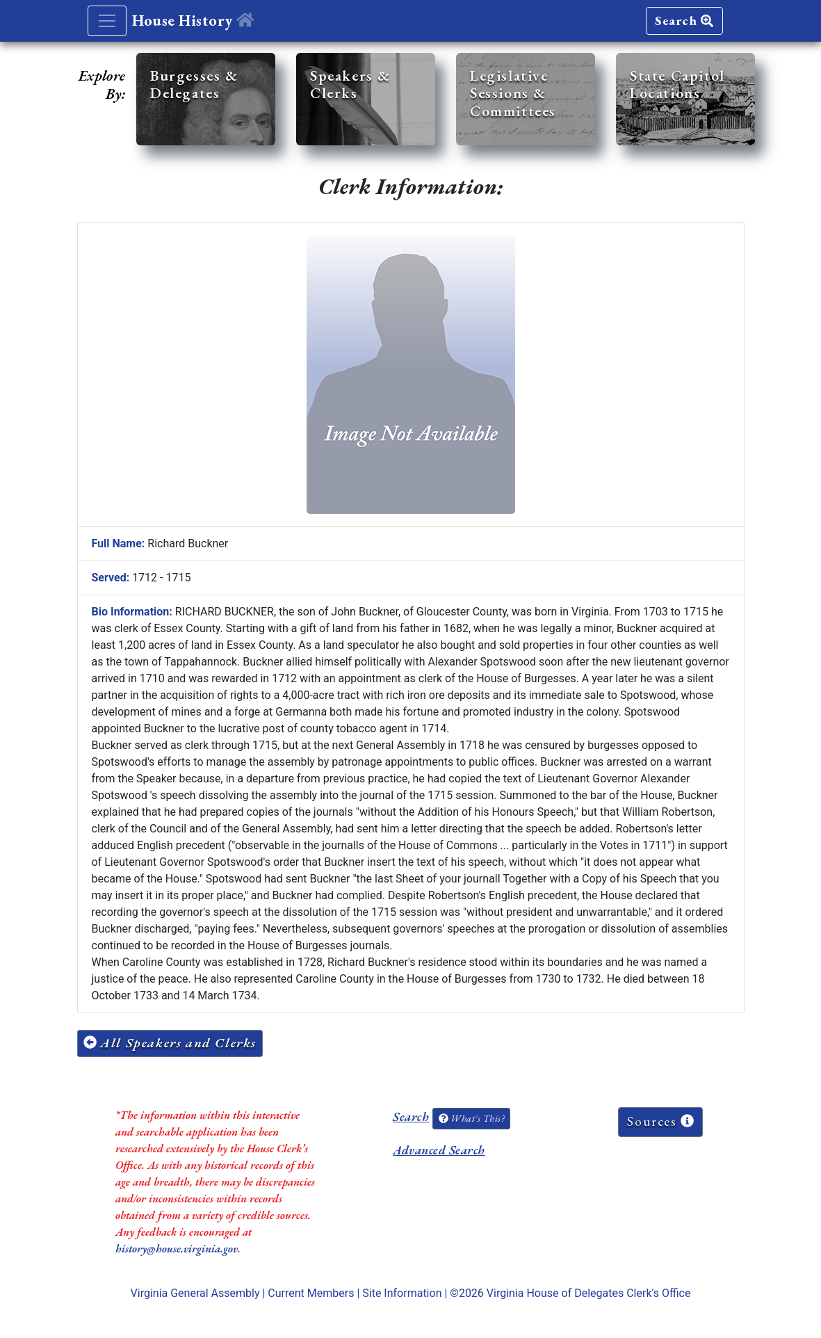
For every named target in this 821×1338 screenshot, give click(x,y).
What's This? (471, 1118)
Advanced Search (439, 1150)
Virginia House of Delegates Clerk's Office (589, 1293)
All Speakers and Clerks (170, 1042)
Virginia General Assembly (195, 1293)
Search (684, 21)
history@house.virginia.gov (176, 1248)
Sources (660, 1121)
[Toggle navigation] (107, 21)
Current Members (311, 1293)
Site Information (401, 1293)
